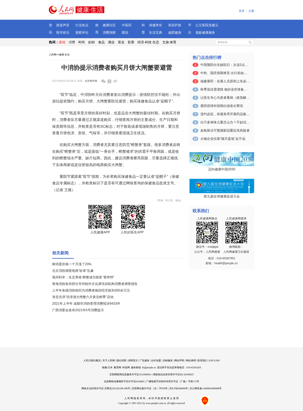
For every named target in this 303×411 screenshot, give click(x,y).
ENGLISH (214, 360)
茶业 (121, 42)
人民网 (52, 54)
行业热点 (81, 25)
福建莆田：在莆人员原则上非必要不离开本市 (225, 81)
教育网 (117, 367)
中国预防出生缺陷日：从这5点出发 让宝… (225, 65)
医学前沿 (62, 32)
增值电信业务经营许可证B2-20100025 (173, 374)
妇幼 (91, 42)
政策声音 (62, 25)
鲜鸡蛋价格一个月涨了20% (72, 264)
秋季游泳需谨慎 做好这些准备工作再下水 (225, 89)
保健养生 (155, 25)
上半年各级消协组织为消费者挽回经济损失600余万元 (91, 290)
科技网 (126, 367)
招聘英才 (133, 360)
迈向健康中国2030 (221, 169)
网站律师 (191, 360)
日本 (110, 367)
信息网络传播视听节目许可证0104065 (124, 381)
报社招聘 (121, 360)
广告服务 (144, 360)
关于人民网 (108, 360)
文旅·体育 (169, 42)
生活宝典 (155, 32)
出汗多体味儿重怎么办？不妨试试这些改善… (225, 122)
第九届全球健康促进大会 (222, 196)
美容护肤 (174, 25)
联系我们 (202, 360)
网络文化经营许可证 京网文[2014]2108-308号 (105, 388)
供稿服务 (168, 360)
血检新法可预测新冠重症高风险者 (225, 130)
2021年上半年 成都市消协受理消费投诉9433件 (86, 303)
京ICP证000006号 (178, 388)
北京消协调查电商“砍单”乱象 (73, 270)
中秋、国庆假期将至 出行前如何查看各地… (225, 73)
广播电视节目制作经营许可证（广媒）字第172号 (172, 381)
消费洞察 (109, 32)
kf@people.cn (149, 367)
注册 (251, 11)
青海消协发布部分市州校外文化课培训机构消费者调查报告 (95, 284)
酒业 (111, 42)
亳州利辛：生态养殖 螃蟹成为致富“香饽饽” (83, 277)
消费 (72, 42)
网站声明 (179, 360)
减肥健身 (174, 32)
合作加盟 (156, 360)
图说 (125, 32)
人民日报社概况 (92, 360)
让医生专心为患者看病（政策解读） (225, 97)
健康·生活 (64, 54)
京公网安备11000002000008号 (206, 388)
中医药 (127, 25)
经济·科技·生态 (148, 42)
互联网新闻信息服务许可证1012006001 (130, 374)
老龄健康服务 (205, 32)
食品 (101, 42)
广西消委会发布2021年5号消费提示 (78, 310)
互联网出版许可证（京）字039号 (150, 388)
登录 (241, 11)
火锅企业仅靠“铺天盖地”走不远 (222, 138)
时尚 (81, 42)
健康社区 (109, 25)
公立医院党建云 (206, 25)
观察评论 (81, 32)
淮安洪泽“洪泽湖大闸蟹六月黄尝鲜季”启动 (83, 297)
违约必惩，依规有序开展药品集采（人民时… (225, 114)
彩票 (131, 42)
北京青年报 (91, 80)
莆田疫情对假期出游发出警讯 (221, 106)
